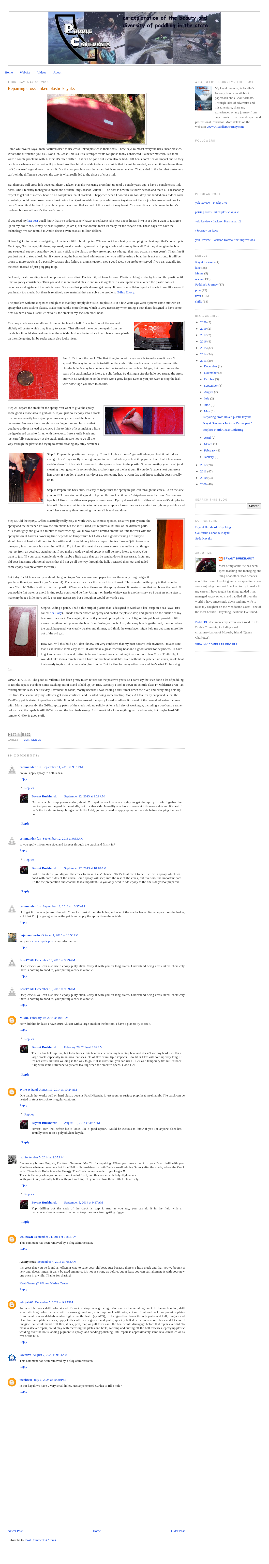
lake (198, 268)
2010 (203, 478)
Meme (199, 273)
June (207, 405)
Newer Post (15, 1531)
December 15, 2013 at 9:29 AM (55, 960)
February (210, 450)
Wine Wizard (28, 1089)
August (209, 392)
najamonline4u (29, 935)
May (207, 411)
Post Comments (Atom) (40, 1540)
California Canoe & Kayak (212, 533)
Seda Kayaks (203, 538)
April (208, 437)
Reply (23, 779)
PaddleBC (201, 622)
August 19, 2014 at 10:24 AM (58, 1089)
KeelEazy (55, 613)
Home (9, 72)
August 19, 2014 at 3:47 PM (82, 1123)
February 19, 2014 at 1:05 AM (49, 1018)
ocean (199, 279)
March (208, 444)
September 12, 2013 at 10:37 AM (64, 906)
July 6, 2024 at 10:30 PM (50, 1380)
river (24, 739)
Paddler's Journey (206, 284)
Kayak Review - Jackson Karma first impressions (223, 240)
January (209, 457)
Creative (25, 1355)
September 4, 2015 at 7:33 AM (56, 1261)
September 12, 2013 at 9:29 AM (84, 796)
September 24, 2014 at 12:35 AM (55, 1237)
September (211, 385)
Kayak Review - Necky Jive (209, 202)
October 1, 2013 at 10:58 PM (60, 935)
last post (33, 220)
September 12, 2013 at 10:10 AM (85, 868)
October (209, 379)
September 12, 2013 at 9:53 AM (63, 838)
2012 (203, 465)
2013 (203, 360)
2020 (203, 322)
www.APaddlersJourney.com (225, 126)
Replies (29, 788)
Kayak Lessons (205, 262)
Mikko (24, 1018)
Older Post (178, 1531)
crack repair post (43, 941)
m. (21, 1157)
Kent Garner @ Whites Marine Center (43, 1283)
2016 (203, 341)
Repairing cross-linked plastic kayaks (215, 212)
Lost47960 (26, 960)
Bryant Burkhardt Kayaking (213, 527)
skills (36, 739)
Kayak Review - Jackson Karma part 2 (216, 221)
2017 (203, 335)
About (57, 72)
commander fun (30, 767)
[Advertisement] (44, 1494)
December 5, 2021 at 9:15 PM (54, 1302)
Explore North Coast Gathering (223, 429)
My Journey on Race (205, 230)
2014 (203, 354)
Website (25, 72)
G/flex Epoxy (125, 292)
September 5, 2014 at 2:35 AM (44, 1157)
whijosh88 (26, 1302)
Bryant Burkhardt (44, 796)
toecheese (25, 1380)
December (211, 366)
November (211, 373)
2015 (203, 348)
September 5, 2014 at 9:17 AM (83, 1202)
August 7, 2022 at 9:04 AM (50, 1355)
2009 (203, 484)
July (207, 398)
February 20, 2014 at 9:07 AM (83, 1047)
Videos (41, 72)
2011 (203, 471)
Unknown (26, 1237)
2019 (203, 328)
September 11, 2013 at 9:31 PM (63, 767)
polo (198, 290)
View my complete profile (216, 644)
